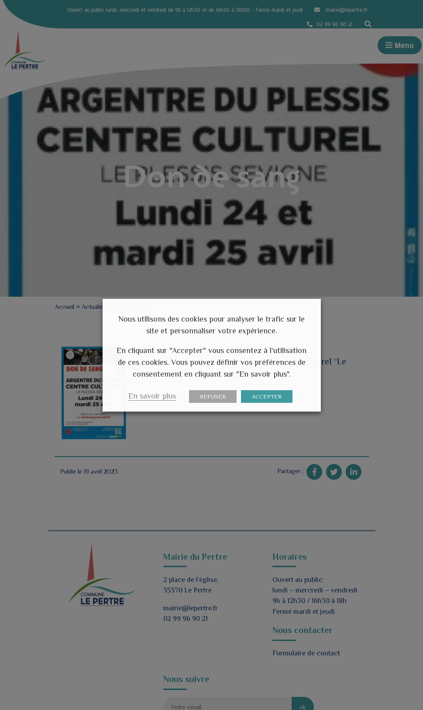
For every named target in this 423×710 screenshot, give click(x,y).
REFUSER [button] (213, 396)
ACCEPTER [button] (267, 396)
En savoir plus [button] (152, 395)
